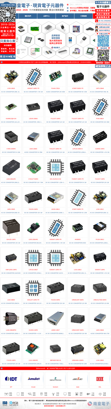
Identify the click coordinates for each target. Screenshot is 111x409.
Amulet (33, 387)
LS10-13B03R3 (33, 360)
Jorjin (77, 387)
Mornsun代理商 (76, 8)
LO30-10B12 (100, 209)
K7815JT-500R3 (33, 179)
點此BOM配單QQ (104, 30)
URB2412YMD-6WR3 (99, 300)
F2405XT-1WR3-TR (78, 179)
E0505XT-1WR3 (100, 269)
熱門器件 (65, 16)
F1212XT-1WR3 (55, 118)
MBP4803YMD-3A (55, 360)
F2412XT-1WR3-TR (55, 149)
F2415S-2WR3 (33, 209)
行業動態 (83, 16)
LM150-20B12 (55, 209)
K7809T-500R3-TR (77, 88)
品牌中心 (46, 16)
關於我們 (28, 16)
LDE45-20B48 (33, 118)
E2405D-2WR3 (99, 149)
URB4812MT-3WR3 (78, 300)
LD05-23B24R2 (33, 239)
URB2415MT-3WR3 (78, 330)
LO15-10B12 (77, 269)
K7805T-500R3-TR (77, 209)
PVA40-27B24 (55, 88)
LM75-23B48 (100, 88)
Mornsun (41, 368)
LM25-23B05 (33, 149)
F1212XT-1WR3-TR (78, 118)
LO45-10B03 (100, 360)
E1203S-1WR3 (33, 330)
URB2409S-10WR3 (77, 360)
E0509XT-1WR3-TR (55, 269)
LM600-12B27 (55, 330)
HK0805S (77, 239)
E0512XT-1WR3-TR (33, 300)
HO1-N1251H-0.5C (55, 179)
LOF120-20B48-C (77, 149)
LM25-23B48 (100, 330)
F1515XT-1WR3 (100, 179)
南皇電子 (42, 400)
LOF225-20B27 (33, 269)
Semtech (55, 387)
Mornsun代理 (63, 62)
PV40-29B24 (100, 118)
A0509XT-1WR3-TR (33, 88)
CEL (100, 387)
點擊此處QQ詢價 (104, 27)
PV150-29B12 (100, 239)
